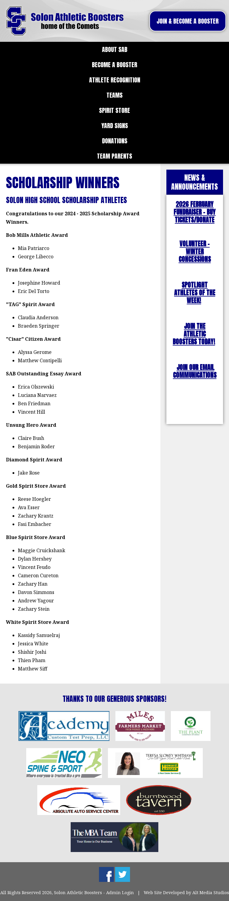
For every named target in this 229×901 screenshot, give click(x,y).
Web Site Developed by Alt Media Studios (186, 892)
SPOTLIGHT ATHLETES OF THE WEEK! (194, 292)
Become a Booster (114, 64)
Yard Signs (114, 125)
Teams (114, 95)
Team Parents (114, 156)
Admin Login (120, 892)
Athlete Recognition (114, 80)
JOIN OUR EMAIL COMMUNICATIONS (194, 371)
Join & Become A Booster (188, 21)
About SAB (114, 49)
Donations (114, 140)
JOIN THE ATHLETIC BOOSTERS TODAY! (194, 334)
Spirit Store (114, 110)
